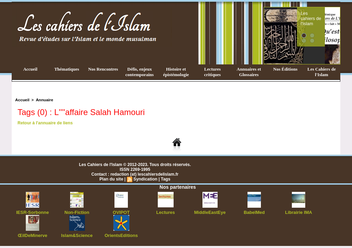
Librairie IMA (298, 211)
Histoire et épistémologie (176, 71)
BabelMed (254, 211)
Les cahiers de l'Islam (319, 15)
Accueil (30, 69)
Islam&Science (76, 234)
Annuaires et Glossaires (249, 71)
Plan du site (111, 178)
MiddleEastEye (209, 211)
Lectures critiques (212, 71)
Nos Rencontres (103, 69)
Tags (164, 178)
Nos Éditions (285, 69)
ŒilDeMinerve (32, 234)
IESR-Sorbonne (33, 211)
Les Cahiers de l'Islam (321, 71)
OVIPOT (121, 211)
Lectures (165, 211)
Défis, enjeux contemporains (139, 71)
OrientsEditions (121, 234)
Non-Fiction (76, 211)
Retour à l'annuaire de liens (44, 122)
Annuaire (43, 99)
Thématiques (66, 69)
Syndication (145, 178)
